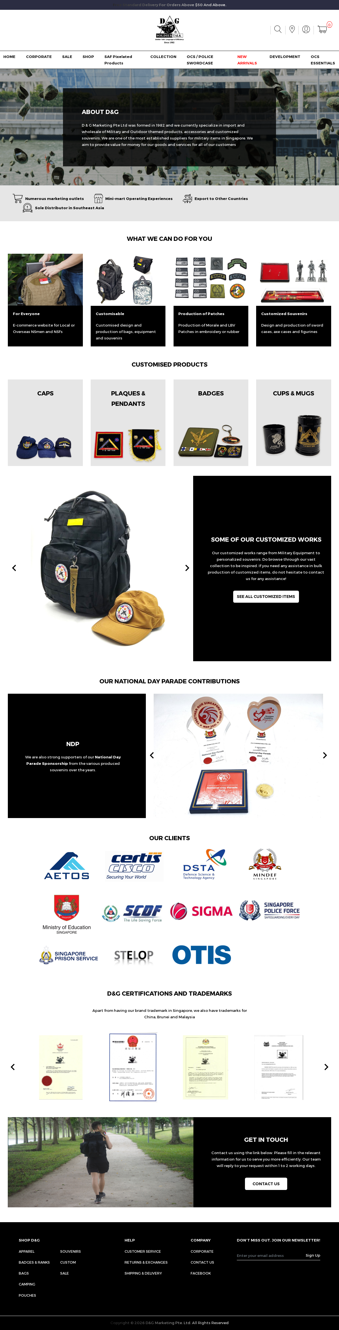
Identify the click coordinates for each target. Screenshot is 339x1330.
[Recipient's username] (271, 1255)
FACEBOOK (201, 1273)
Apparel (26, 1251)
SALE (67, 56)
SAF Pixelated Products (118, 59)
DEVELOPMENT (285, 56)
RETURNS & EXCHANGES (146, 1262)
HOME (9, 56)
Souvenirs (70, 1251)
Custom (68, 1262)
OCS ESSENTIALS (323, 59)
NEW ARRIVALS (247, 59)
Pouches (27, 1295)
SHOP (88, 56)
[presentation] (14, 569)
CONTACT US (202, 1262)
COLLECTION (163, 56)
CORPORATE (39, 56)
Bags (24, 1273)
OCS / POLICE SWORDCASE (200, 59)
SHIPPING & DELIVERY (143, 1273)
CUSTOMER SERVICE (143, 1251)
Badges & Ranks (34, 1262)
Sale (64, 1273)
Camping (27, 1284)
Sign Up (313, 1255)
